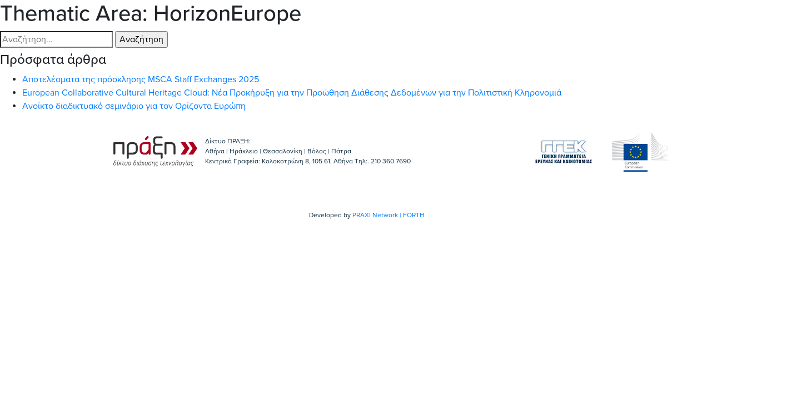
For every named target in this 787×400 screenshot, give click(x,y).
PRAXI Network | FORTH (388, 215)
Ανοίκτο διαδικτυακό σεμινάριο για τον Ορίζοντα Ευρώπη (134, 106)
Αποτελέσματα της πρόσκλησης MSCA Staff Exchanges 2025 (140, 79)
